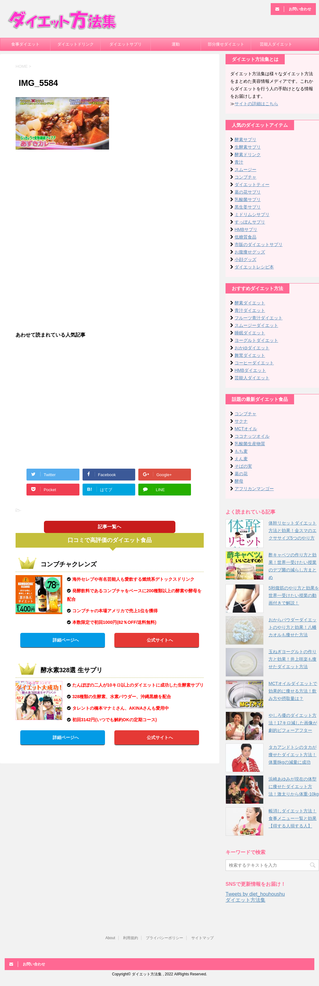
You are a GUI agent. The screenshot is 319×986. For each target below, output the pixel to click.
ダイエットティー (252, 184)
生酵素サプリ (248, 147)
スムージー (245, 169)
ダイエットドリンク (75, 44)
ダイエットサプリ (125, 44)
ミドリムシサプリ (252, 214)
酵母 (239, 481)
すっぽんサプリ (250, 221)
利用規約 (130, 938)
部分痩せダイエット (226, 44)
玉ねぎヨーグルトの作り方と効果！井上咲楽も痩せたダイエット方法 (293, 659)
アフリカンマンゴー (254, 488)
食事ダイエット (25, 44)
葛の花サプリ (248, 192)
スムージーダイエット (256, 325)
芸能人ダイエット (276, 44)
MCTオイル (246, 428)
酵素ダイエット (250, 302)
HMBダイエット (250, 370)
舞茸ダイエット (250, 355)
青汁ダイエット (250, 310)
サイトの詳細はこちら (256, 103)
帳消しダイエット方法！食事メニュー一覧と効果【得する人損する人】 (293, 818)
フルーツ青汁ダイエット (259, 317)
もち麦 (241, 451)
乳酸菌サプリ (248, 199)
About (110, 938)
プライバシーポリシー (164, 938)
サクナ (241, 421)
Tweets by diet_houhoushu (255, 894)
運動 (176, 44)
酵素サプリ (245, 139)
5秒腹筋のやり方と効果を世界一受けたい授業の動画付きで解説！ (294, 595)
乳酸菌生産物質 (250, 443)
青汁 (239, 162)
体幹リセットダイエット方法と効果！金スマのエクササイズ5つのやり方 (293, 530)
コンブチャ (245, 177)
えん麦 (241, 458)
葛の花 (241, 473)
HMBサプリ (246, 229)
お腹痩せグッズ (250, 251)
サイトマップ (202, 938)
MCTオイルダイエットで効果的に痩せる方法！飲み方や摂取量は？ (293, 691)
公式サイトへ (160, 640)
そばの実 (243, 466)
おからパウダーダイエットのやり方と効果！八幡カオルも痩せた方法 (293, 627)
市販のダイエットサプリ (259, 244)
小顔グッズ (245, 259)
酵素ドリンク (248, 154)
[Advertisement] (109, 199)
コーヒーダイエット (254, 362)
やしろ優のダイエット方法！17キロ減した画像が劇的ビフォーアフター (293, 723)
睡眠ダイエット (250, 332)
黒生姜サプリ (248, 207)
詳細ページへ (66, 640)
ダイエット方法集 (245, 900)
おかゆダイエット (252, 347)
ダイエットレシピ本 (254, 266)
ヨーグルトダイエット (256, 340)
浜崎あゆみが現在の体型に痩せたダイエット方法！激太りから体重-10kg (294, 786)
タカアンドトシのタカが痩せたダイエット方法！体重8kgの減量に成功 (293, 755)
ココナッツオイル (252, 436)
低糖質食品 (245, 236)
